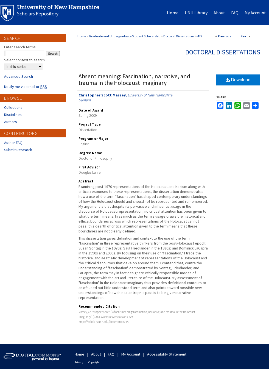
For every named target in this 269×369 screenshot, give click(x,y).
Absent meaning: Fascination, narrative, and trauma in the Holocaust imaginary (134, 79)
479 (199, 36)
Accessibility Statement (166, 354)
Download (238, 79)
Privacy (79, 362)
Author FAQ (13, 142)
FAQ (111, 354)
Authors (10, 121)
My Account (130, 354)
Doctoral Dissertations (178, 36)
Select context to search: (25, 59)
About (96, 354)
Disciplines (13, 114)
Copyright (94, 362)
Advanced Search (18, 76)
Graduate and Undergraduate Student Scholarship (124, 36)
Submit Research (18, 149)
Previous (224, 36)
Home (81, 36)
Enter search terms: (20, 47)
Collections (13, 107)
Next (244, 36)
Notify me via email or (25, 86)
